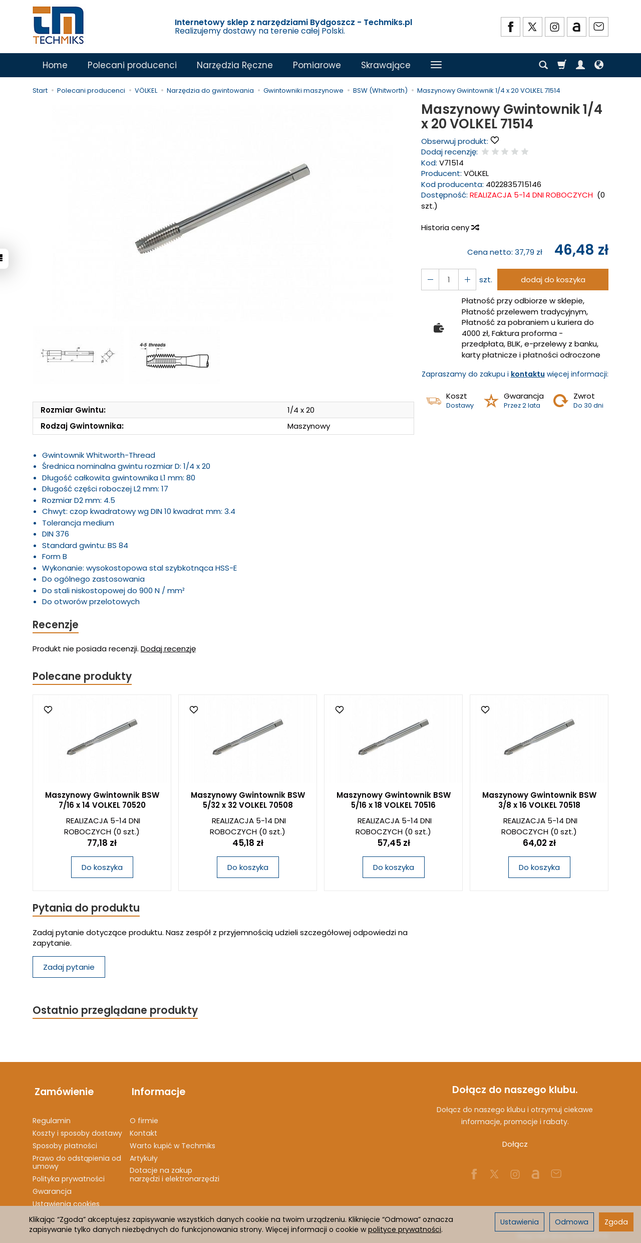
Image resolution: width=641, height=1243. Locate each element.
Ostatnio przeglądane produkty (116, 1012)
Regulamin (52, 1118)
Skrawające (386, 65)
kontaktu (528, 374)
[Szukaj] (543, 65)
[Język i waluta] (598, 65)
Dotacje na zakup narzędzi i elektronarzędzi (174, 1172)
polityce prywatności (404, 1229)
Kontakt (143, 1131)
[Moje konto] (580, 65)
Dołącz (515, 1146)
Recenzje (56, 625)
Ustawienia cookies (66, 1201)
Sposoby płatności (65, 1143)
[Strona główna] (59, 25)
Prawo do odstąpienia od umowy (77, 1159)
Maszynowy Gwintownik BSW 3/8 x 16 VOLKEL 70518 (539, 801)
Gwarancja (52, 1189)
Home (55, 65)
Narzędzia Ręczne (235, 65)
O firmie (144, 1118)
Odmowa (571, 1222)
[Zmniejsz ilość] (465, 279)
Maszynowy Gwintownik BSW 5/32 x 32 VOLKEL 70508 (248, 801)
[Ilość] (448, 279)
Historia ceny (449, 227)
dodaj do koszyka (552, 279)
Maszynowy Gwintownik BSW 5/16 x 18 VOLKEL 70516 (394, 801)
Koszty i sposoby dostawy (77, 1131)
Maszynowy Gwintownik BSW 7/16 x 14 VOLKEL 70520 (102, 801)
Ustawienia (519, 1222)
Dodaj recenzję (168, 649)
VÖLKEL (476, 173)
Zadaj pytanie (69, 968)
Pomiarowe (317, 65)
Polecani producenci (132, 65)
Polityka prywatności (69, 1176)
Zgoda (616, 1222)
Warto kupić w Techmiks (172, 1143)
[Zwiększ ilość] (429, 279)
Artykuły (144, 1155)
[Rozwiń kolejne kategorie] (436, 65)
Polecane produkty (83, 677)
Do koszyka (102, 868)
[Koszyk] (561, 65)
